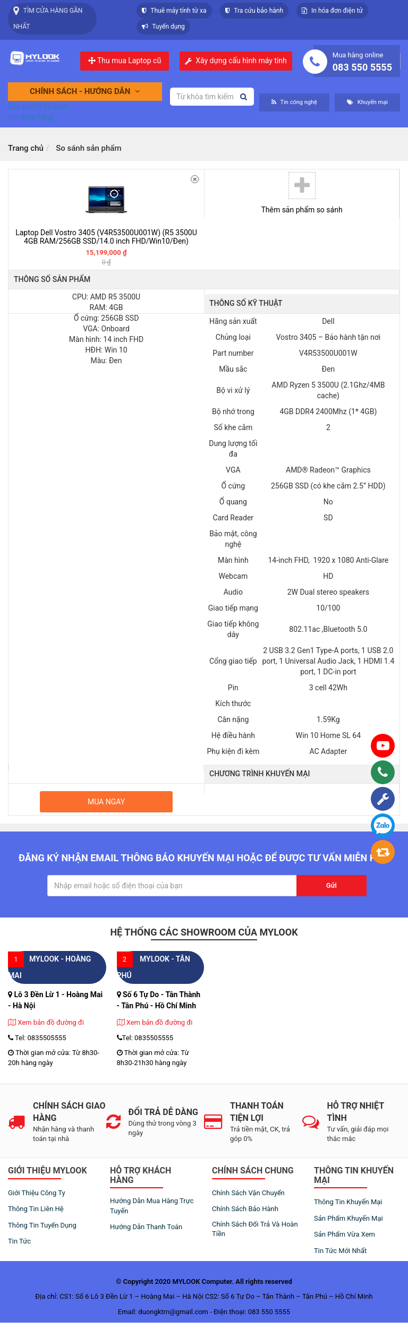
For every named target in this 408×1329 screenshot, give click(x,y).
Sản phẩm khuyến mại (348, 1218)
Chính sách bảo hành (245, 1209)
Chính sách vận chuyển (248, 1193)
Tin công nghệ (294, 102)
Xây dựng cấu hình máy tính (241, 61)
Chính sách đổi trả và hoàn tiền (255, 1229)
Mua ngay (106, 802)
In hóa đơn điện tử (332, 10)
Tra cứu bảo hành (254, 10)
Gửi (331, 885)
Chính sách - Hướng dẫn (85, 91)
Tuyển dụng (163, 26)
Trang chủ (26, 148)
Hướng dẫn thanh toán (146, 1227)
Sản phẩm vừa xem (344, 1234)
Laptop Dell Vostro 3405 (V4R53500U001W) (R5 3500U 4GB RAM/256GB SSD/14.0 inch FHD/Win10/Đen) (106, 236)
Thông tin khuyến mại (348, 1202)
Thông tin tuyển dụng (42, 1225)
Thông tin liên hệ (36, 1209)
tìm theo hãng (31, 117)
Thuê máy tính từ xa (174, 10)
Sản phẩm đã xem (37, 106)
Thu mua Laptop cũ (124, 60)
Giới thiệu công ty (36, 1193)
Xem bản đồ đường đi (46, 1022)
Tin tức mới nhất (340, 1251)
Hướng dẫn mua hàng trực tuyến (152, 1206)
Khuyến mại (367, 102)
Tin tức (19, 1241)
